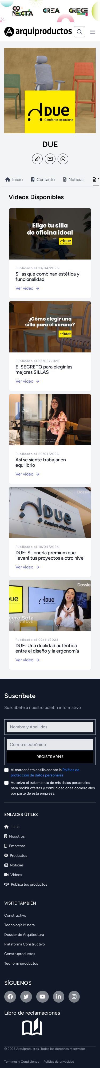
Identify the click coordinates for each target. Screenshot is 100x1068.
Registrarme (50, 757)
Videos (13, 875)
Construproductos (19, 954)
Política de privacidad (58, 1061)
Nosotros (14, 836)
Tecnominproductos (21, 963)
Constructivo (15, 915)
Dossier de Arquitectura (24, 934)
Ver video (27, 288)
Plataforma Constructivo (24, 944)
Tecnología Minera (19, 925)
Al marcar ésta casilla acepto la (45, 773)
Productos (15, 855)
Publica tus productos (25, 884)
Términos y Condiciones (21, 1061)
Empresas (15, 846)
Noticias (14, 865)
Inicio (11, 826)
